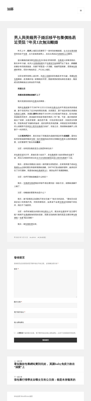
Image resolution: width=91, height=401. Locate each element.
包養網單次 (41, 170)
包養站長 (37, 60)
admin (33, 237)
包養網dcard (62, 54)
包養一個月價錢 (38, 139)
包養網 (61, 60)
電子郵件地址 (19, 312)
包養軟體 (29, 224)
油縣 (10, 9)
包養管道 (19, 154)
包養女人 (47, 211)
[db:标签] (42, 237)
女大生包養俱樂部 (44, 158)
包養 (25, 54)
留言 (16, 269)
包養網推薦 (38, 63)
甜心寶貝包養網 (35, 126)
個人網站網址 (19, 322)
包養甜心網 (19, 113)
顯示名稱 (18, 302)
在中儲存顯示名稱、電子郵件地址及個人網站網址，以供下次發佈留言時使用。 (47, 333)
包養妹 (62, 202)
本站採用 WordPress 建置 (23, 396)
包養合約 (56, 107)
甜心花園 (46, 76)
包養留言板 (51, 63)
